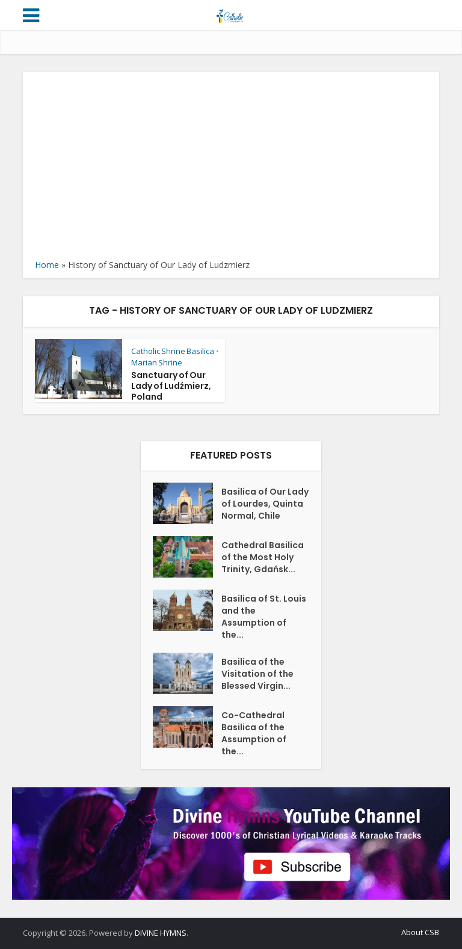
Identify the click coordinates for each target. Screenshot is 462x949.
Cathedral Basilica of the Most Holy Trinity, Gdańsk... (262, 557)
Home (47, 264)
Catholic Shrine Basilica (172, 351)
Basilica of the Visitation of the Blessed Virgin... (257, 674)
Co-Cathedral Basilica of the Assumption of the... (253, 733)
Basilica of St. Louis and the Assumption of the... (263, 617)
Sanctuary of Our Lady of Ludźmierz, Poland (171, 386)
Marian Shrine (156, 362)
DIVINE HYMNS (160, 932)
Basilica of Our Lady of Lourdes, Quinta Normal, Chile (265, 504)
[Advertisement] (231, 168)
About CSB (420, 932)
